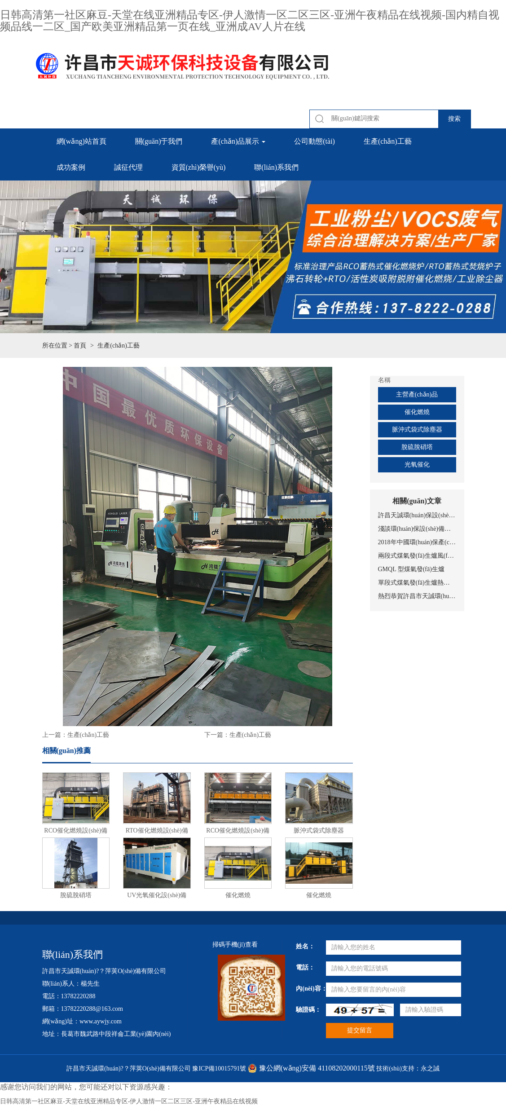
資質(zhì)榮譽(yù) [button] (199, 167)
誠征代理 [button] (128, 167)
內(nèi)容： (307, 988)
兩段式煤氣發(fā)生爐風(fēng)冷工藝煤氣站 (417, 555)
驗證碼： (307, 1009)
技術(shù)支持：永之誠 (408, 1068)
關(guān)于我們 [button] (159, 141)
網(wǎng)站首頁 (81, 141)
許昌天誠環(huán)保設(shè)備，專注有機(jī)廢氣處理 (417, 515)
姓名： (305, 946)
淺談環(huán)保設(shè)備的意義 (417, 528)
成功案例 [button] (71, 167)
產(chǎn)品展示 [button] (238, 141)
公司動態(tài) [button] (314, 141)
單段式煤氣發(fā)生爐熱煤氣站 (417, 582)
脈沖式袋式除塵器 (417, 429)
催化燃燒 (417, 412)
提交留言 (359, 1030)
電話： (305, 967)
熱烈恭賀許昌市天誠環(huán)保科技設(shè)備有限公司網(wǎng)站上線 (417, 596)
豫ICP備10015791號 (219, 1068)
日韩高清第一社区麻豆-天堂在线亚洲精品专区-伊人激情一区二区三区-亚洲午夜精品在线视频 (129, 1101)
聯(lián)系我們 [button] (276, 167)
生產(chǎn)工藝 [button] (388, 141)
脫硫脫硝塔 (417, 447)
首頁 (80, 345)
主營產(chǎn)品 (417, 394)
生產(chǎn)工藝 (88, 734)
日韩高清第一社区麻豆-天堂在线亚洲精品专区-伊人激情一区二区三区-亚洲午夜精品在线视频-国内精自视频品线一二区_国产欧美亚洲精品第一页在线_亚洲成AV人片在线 (249, 20)
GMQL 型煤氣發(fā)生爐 (411, 569)
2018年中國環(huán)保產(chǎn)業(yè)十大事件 (417, 542)
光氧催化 (417, 464)
